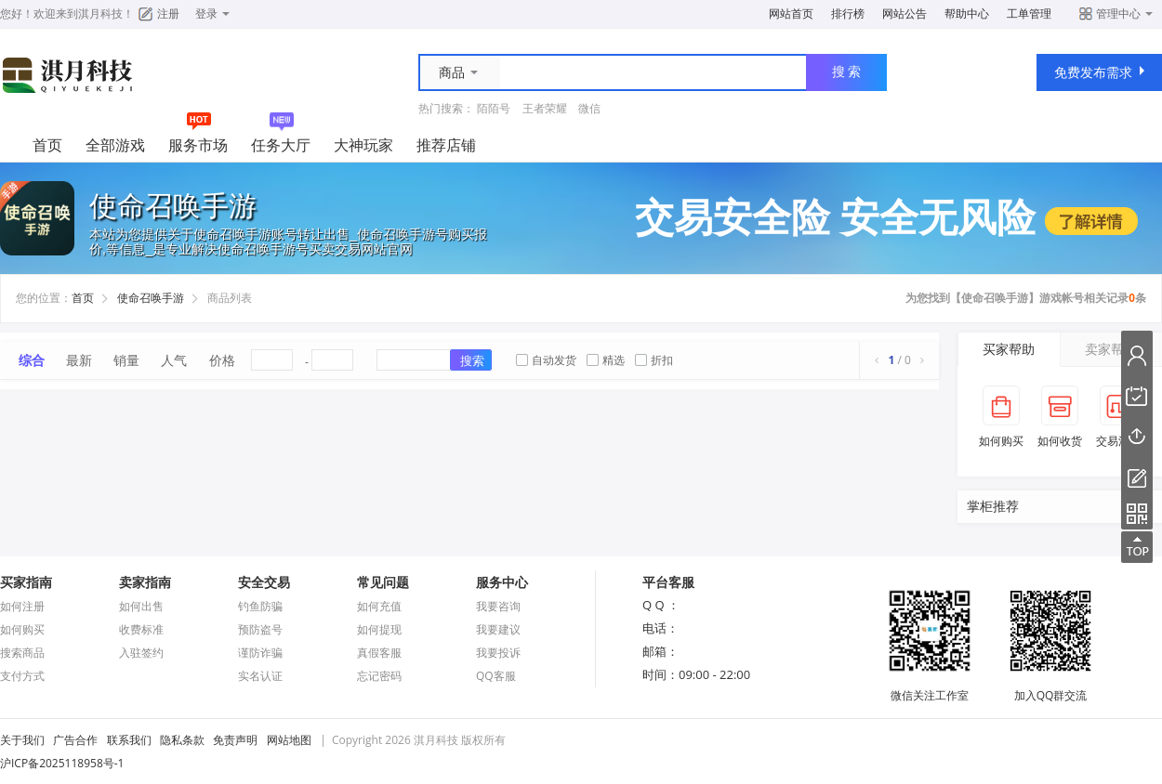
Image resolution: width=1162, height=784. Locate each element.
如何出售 (141, 606)
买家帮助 (1009, 349)
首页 (47, 145)
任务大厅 (280, 145)
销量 (126, 360)
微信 (589, 108)
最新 (79, 360)
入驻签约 (141, 652)
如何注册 (22, 606)
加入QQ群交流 (1050, 687)
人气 (174, 360)
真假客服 (379, 652)
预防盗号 (260, 629)
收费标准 (141, 629)
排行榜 (848, 13)
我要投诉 (498, 652)
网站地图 (289, 740)
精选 (606, 360)
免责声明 (235, 740)
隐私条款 (182, 740)
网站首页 (791, 13)
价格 (222, 360)
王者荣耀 (544, 108)
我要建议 (498, 629)
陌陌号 (493, 108)
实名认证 (260, 676)
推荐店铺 (446, 145)
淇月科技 (100, 13)
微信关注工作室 (929, 687)
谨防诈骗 (260, 652)
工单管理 (1029, 13)
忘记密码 (379, 676)
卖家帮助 (1111, 349)
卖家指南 (145, 582)
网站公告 (904, 13)
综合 (32, 360)
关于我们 (22, 740)
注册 (168, 13)
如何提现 (379, 629)
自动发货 (546, 360)
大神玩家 (363, 145)
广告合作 (75, 740)
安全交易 (264, 582)
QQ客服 (496, 676)
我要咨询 (498, 606)
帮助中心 (966, 13)
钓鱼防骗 (260, 606)
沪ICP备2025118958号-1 (62, 763)
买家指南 (26, 582)
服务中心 (502, 582)
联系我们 (129, 740)
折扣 (654, 360)
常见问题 (383, 582)
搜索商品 (22, 652)
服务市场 (198, 145)
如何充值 (379, 606)
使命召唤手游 (150, 298)
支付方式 (22, 676)
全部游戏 (115, 145)
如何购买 (22, 629)
